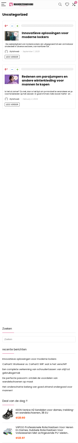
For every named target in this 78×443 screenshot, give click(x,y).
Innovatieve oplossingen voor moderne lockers (45, 35)
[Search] (60, 4)
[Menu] (3, 4)
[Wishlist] (67, 4)
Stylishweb (12, 51)
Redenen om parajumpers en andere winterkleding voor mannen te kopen (45, 80)
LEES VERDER (12, 56)
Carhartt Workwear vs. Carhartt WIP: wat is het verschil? (34, 364)
